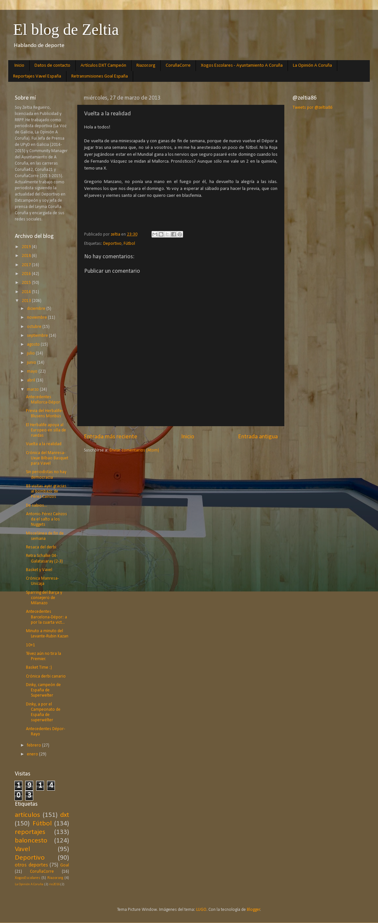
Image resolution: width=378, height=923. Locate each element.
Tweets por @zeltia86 (313, 107)
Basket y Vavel (39, 570)
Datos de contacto (52, 65)
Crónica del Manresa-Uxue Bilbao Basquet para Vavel (47, 458)
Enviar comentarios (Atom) (134, 450)
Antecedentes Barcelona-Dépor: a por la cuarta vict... (46, 617)
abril (31, 380)
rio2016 (54, 884)
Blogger (253, 910)
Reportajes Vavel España (37, 76)
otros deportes (31, 865)
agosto (34, 344)
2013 (27, 301)
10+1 (30, 645)
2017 (27, 265)
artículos (27, 815)
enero (33, 754)
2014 (27, 292)
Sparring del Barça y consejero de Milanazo (44, 597)
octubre (34, 327)
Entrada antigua (258, 437)
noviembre (37, 317)
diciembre (36, 309)
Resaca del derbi (41, 547)
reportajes (30, 832)
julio (31, 353)
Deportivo (112, 244)
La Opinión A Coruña (312, 65)
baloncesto (31, 840)
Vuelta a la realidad (43, 444)
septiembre (38, 336)
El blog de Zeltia (66, 29)
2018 (27, 256)
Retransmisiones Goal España (99, 76)
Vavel (22, 849)
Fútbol (129, 244)
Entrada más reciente (110, 437)
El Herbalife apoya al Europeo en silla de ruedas (46, 430)
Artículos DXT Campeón (103, 65)
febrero (34, 745)
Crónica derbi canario (46, 676)
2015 (27, 283)
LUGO (201, 910)
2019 (27, 247)
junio (32, 362)
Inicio (19, 65)
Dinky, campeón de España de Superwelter (43, 690)
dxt (64, 815)
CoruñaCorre (178, 65)
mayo (32, 371)
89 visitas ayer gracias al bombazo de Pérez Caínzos (46, 491)
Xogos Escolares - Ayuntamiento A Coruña (242, 65)
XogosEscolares (27, 878)
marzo (33, 389)
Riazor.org (145, 65)
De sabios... (36, 505)
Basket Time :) (39, 667)
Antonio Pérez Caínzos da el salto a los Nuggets (46, 519)
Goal (64, 865)
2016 (27, 274)
